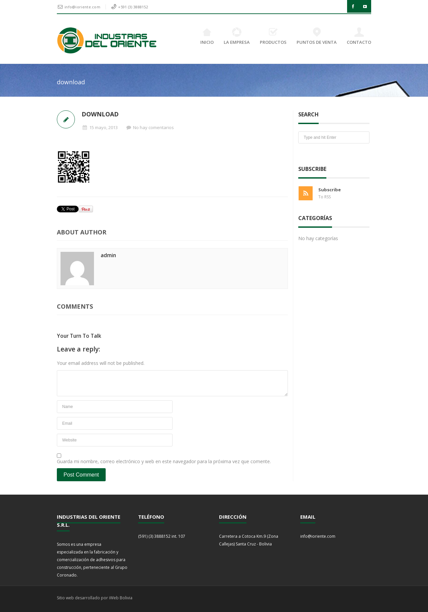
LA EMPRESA (237, 36)
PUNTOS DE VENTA (317, 36)
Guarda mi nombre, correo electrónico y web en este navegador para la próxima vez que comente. (164, 461)
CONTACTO (359, 36)
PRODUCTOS (273, 36)
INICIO (207, 36)
